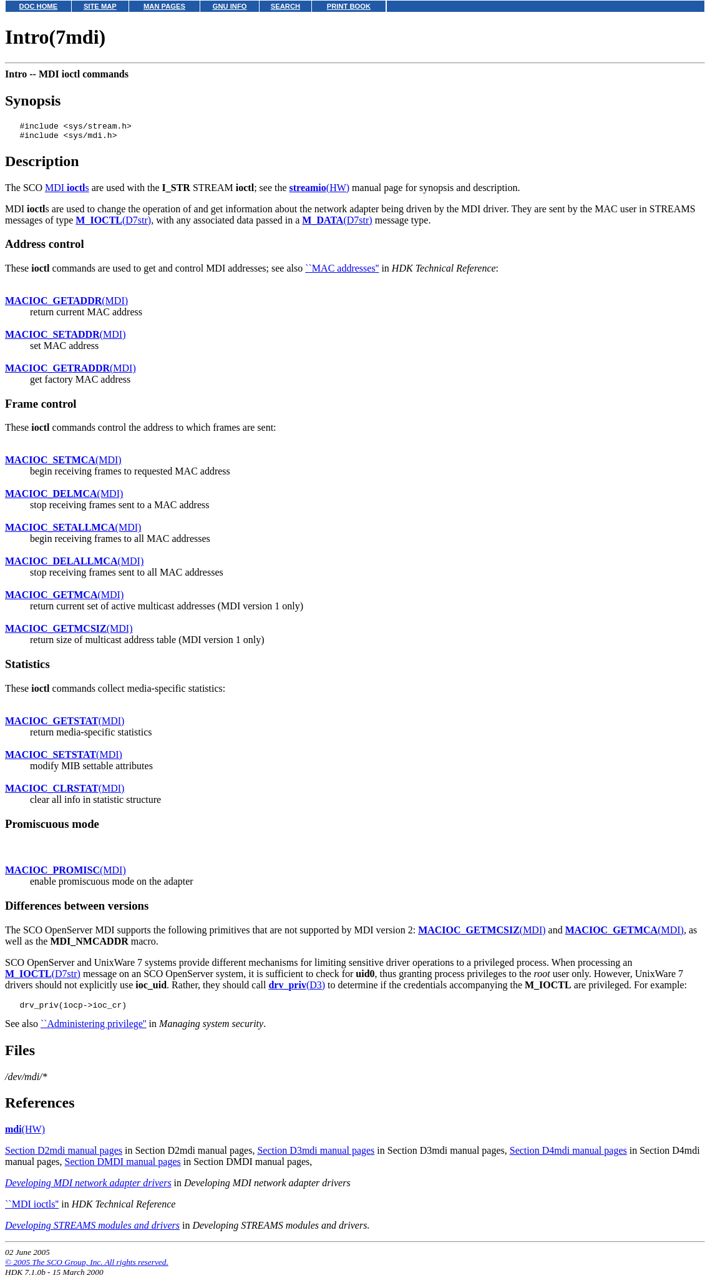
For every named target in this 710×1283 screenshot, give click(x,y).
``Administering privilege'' (94, 1029)
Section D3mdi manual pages (315, 1156)
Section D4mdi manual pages (568, 1156)
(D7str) (113, 224)
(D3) (296, 988)
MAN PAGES (164, 6)
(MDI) (66, 304)
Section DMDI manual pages (123, 1167)
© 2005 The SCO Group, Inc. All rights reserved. (86, 1267)
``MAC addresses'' (342, 272)
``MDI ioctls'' (32, 1209)
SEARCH (285, 6)
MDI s (67, 191)
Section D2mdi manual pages (63, 1156)
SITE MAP (100, 6)
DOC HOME (38, 6)
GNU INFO (230, 6)
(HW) (319, 191)
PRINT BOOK (349, 6)
